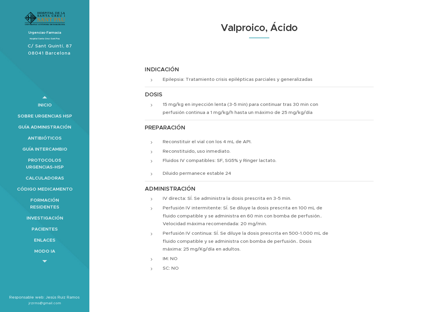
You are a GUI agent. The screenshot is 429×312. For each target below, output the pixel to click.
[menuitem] (45, 104)
